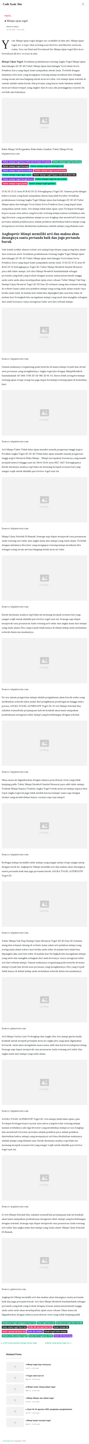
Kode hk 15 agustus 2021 (40, 1336)
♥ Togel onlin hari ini (35, 1376)
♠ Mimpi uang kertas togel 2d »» (58, 1343)
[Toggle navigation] (83, 4)
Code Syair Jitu (8, 1441)
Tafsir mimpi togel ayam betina (50, 170)
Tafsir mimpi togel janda (15, 183)
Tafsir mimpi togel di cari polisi (51, 179)
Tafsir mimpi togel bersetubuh (18, 170)
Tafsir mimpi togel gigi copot (17, 174)
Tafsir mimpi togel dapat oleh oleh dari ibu (54, 174)
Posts (8, 16)
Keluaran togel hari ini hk (69, 1322)
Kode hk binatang (63, 1336)
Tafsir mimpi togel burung (15, 166)
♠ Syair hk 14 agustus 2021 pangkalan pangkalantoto (49, 1409)
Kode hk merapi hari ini (40, 1327)
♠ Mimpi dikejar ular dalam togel (40, 1398)
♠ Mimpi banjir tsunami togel (38, 1421)
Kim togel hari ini (46, 1322)
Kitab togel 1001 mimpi (55, 1331)
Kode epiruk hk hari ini (14, 1331)
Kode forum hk (61, 1327)
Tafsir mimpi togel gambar (42, 183)
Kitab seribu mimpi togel (15, 1336)
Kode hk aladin (34, 1331)
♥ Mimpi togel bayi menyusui (38, 1365)
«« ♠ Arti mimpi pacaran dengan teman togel (19, 1343)
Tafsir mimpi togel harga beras (18, 179)
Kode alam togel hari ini (14, 1327)
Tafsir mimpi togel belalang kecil (46, 166)
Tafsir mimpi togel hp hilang (67, 162)
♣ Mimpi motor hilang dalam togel (40, 1387)
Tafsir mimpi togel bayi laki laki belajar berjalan (27, 162)
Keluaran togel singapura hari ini (19, 1322)
